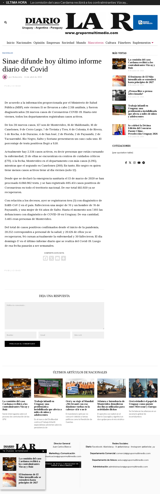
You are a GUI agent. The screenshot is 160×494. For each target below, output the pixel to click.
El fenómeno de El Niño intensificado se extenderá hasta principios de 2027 (142, 79)
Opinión (39, 43)
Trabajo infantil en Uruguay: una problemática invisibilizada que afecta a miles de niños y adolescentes (142, 111)
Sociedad (68, 43)
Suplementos (142, 43)
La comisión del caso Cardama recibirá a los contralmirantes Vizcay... (79, 2)
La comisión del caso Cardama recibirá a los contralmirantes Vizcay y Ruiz (141, 63)
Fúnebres (124, 43)
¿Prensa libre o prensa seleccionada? (140, 92)
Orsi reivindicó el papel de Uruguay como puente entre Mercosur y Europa (143, 404)
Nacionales (24, 43)
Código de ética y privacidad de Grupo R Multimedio (62, 464)
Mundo (81, 43)
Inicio (10, 43)
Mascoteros (96, 43)
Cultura (111, 43)
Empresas (53, 43)
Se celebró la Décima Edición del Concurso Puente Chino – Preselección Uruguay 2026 (142, 129)
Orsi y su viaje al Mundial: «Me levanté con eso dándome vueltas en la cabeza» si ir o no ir (80, 405)
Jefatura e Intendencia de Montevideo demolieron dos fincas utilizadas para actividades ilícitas (111, 405)
